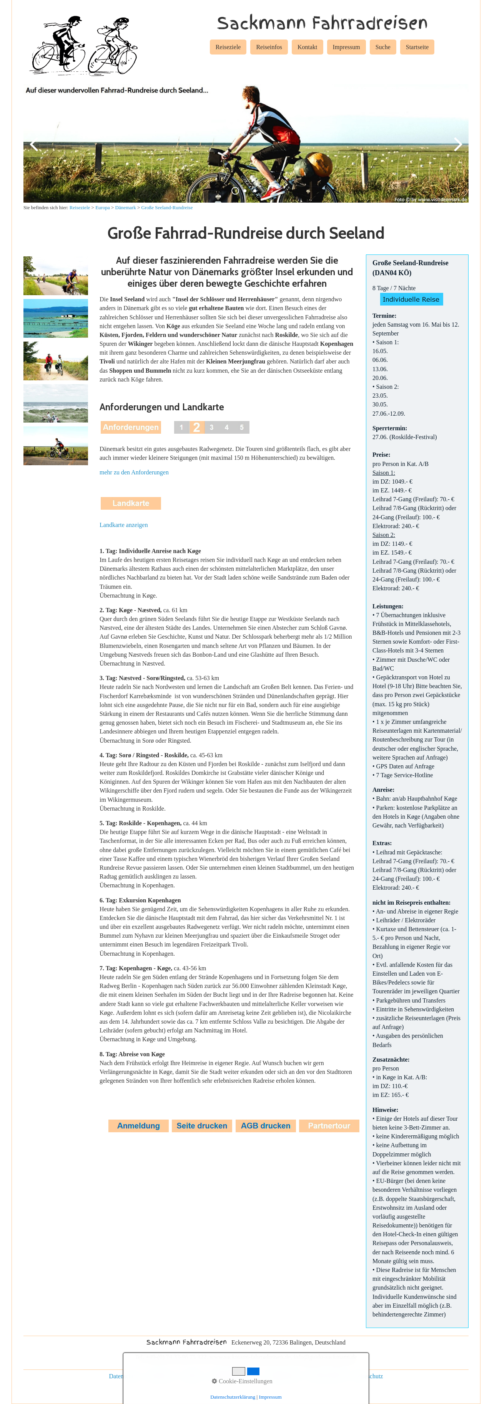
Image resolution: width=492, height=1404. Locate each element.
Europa (102, 207)
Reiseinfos (269, 47)
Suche (383, 47)
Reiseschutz (368, 1376)
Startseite (417, 47)
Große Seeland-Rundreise (167, 207)
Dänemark (125, 207)
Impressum (346, 47)
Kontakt (307, 47)
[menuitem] (228, 48)
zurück (35, 150)
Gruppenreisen (283, 1376)
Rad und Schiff (327, 1376)
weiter (457, 150)
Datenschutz (124, 1376)
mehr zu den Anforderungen (134, 472)
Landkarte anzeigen (124, 525)
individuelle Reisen (233, 1376)
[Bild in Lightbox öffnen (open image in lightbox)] (55, 275)
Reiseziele (228, 47)
